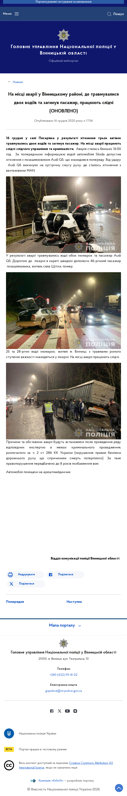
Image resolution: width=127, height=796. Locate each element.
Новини (18, 82)
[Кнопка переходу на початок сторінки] (119, 788)
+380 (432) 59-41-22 (63, 675)
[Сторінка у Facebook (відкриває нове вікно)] (51, 711)
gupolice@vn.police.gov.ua (63, 691)
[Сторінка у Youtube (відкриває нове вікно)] (67, 711)
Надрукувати (26, 574)
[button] (64, 625)
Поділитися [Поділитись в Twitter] (26, 583)
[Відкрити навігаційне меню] (17, 14)
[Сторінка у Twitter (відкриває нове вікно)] (59, 711)
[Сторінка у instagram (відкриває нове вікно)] (75, 711)
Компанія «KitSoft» (51, 780)
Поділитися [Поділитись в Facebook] (65, 574)
